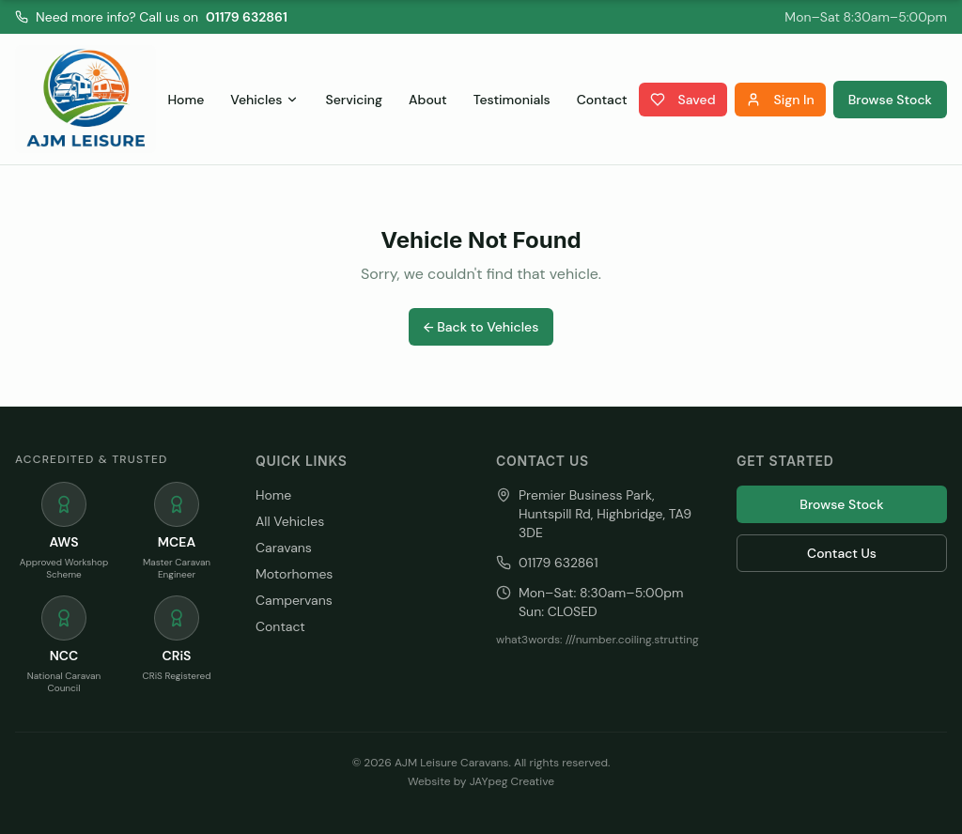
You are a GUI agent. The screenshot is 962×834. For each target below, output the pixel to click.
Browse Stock (890, 99)
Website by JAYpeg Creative (481, 781)
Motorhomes (294, 573)
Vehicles (264, 99)
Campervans (294, 600)
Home (185, 99)
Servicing (353, 99)
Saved (683, 99)
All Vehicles (290, 521)
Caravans (284, 547)
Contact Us (842, 553)
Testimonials (512, 99)
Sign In (780, 99)
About (428, 99)
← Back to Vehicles (481, 326)
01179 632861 (246, 16)
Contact (602, 99)
